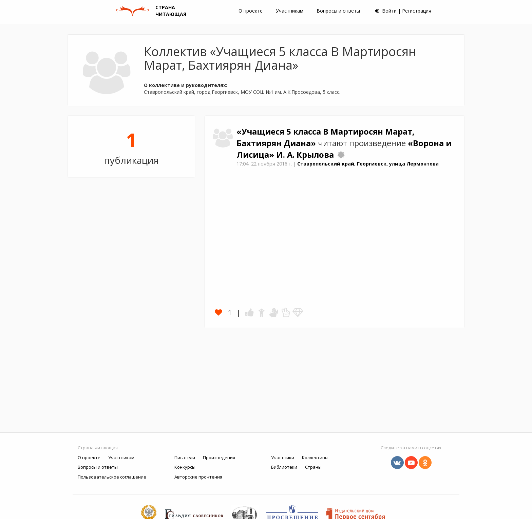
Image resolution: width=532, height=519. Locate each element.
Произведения (219, 457)
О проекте (251, 10)
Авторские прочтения (198, 477)
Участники (282, 457)
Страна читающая (98, 448)
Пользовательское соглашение (112, 477)
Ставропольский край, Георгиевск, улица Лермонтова (368, 163)
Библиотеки (284, 467)
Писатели (184, 457)
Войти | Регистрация (403, 10)
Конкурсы (184, 467)
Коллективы (315, 457)
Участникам (289, 10)
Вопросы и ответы (338, 10)
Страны (313, 467)
